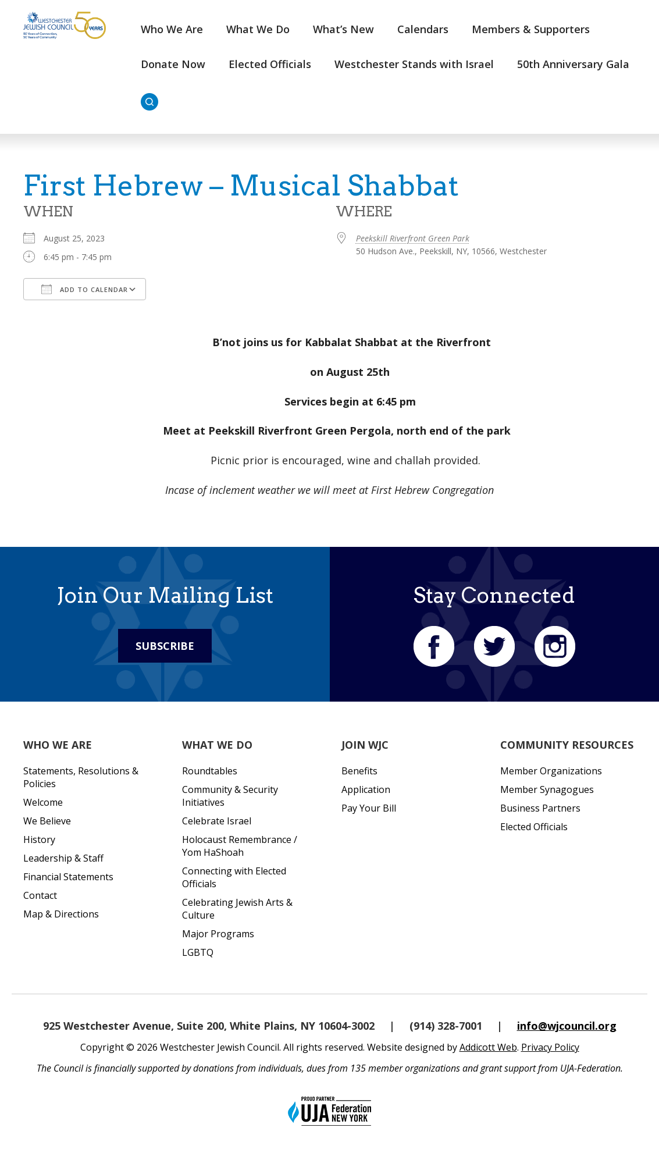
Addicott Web (488, 1047)
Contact (40, 895)
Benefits (359, 770)
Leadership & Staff (63, 858)
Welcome (43, 802)
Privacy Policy (550, 1047)
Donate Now (173, 64)
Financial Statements (68, 876)
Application (365, 789)
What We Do (258, 29)
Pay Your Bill (368, 808)
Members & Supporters (531, 29)
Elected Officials (270, 64)
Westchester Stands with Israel (414, 64)
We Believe (47, 820)
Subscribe (165, 646)
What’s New (343, 29)
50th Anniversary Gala (573, 64)
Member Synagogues (547, 789)
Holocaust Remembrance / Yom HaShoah (239, 846)
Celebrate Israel (216, 820)
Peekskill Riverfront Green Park (412, 238)
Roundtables (209, 770)
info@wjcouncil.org (567, 1026)
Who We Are (172, 29)
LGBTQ (197, 952)
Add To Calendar (84, 289)
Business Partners (540, 808)
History (39, 839)
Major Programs (218, 933)
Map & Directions (61, 914)
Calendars (422, 29)
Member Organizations (551, 770)
